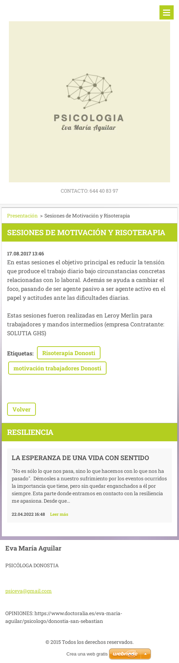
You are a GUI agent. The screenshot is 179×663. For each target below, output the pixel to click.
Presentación (22, 215)
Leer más (59, 514)
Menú (166, 12)
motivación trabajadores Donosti (57, 368)
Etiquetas (19, 353)
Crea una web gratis (87, 654)
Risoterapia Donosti (68, 353)
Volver (21, 409)
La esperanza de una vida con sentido (80, 457)
